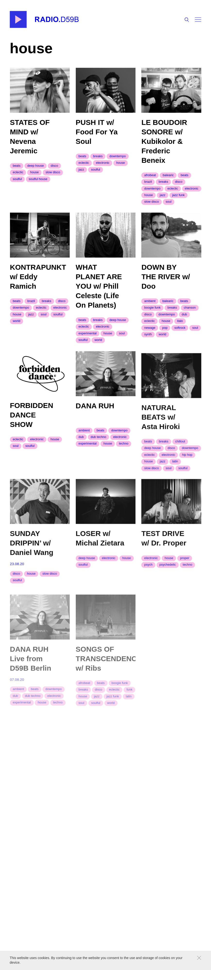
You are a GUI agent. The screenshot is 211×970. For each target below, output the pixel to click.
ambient (149, 308)
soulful (17, 179)
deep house (35, 165)
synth (148, 341)
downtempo (118, 156)
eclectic (18, 172)
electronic (103, 163)
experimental (87, 339)
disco (54, 165)
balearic (168, 175)
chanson (190, 315)
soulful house (38, 179)
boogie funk (152, 315)
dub (184, 321)
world (16, 324)
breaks (97, 156)
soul (168, 202)
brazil (148, 181)
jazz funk (178, 195)
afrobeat (150, 175)
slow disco (53, 172)
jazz (81, 169)
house (34, 172)
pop (165, 335)
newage (149, 335)
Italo (180, 328)
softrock (180, 335)
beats (16, 165)
